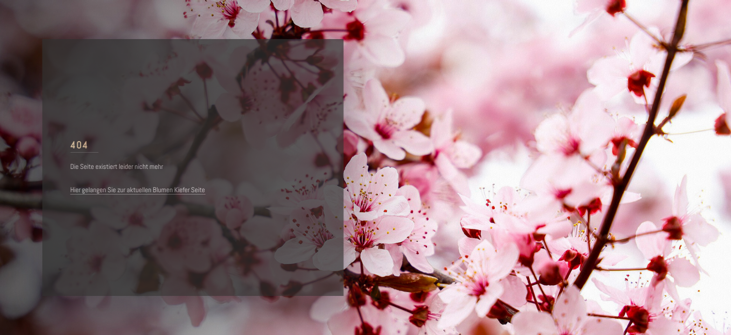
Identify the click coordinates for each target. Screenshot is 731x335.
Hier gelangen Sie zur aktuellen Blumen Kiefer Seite (139, 190)
